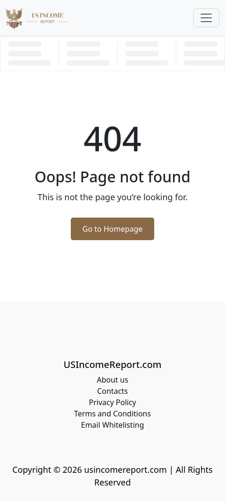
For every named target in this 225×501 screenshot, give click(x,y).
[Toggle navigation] (206, 17)
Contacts (112, 391)
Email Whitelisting (112, 425)
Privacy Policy (112, 402)
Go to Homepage (112, 229)
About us (112, 380)
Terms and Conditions (112, 413)
